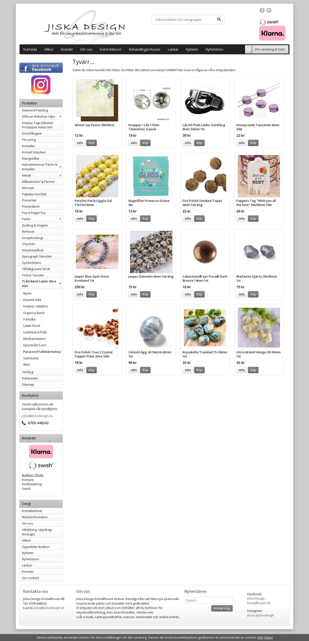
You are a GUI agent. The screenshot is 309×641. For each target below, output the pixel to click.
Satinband (30, 358)
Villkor (48, 49)
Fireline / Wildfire (35, 306)
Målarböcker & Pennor (38, 181)
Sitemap (28, 384)
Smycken (28, 244)
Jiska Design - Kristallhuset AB (258, 600)
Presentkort (30, 206)
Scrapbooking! (32, 238)
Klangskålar (30, 158)
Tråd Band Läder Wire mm (42, 283)
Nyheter (192, 49)
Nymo (27, 293)
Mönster (28, 188)
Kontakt (67, 49)
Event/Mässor (110, 49)
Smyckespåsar (33, 250)
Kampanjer (30, 378)
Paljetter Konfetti (34, 194)
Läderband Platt (35, 332)
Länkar (173, 49)
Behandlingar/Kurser (145, 49)
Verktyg (27, 372)
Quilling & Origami (35, 225)
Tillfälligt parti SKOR (36, 269)
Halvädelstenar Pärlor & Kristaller (42, 166)
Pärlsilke (29, 319)
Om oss (86, 49)
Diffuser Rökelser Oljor (42, 116)
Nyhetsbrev (214, 49)
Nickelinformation (35, 517)
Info (80, 143)
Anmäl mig (222, 608)
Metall (42, 175)
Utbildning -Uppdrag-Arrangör (37, 531)
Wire (26, 364)
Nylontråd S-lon (34, 345)
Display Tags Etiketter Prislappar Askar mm (37, 125)
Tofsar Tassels (33, 275)
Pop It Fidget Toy (34, 213)
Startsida (30, 49)
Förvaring (29, 139)
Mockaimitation (34, 338)
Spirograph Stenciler (37, 256)
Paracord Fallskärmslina (42, 351)
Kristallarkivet (32, 511)
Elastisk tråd (32, 300)
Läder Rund (31, 325)
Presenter (29, 200)
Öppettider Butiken (36, 547)
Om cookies (30, 578)
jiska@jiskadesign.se (37, 416)
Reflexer (28, 231)
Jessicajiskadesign (260, 615)
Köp (91, 143)
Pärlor (42, 219)
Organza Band (33, 313)
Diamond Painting (35, 110)
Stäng (268, 637)
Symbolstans (31, 262)
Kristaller (28, 146)
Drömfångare (32, 133)
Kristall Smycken (34, 152)
